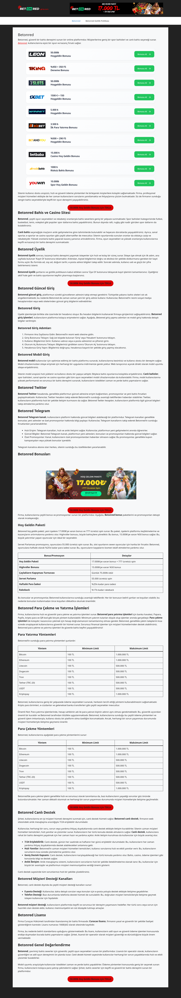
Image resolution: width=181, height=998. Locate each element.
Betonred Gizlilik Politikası (97, 21)
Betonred (76, 21)
